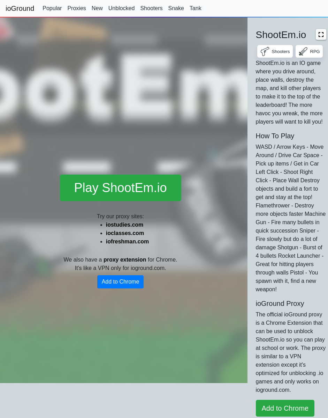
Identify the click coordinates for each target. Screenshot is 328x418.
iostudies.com (125, 225)
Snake (176, 8)
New (97, 8)
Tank (195, 8)
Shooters (151, 8)
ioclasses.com (125, 233)
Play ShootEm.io (120, 188)
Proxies (76, 8)
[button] (321, 34)
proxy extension (125, 260)
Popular (52, 8)
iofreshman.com (127, 241)
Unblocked (121, 8)
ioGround (20, 8)
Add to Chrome (120, 282)
